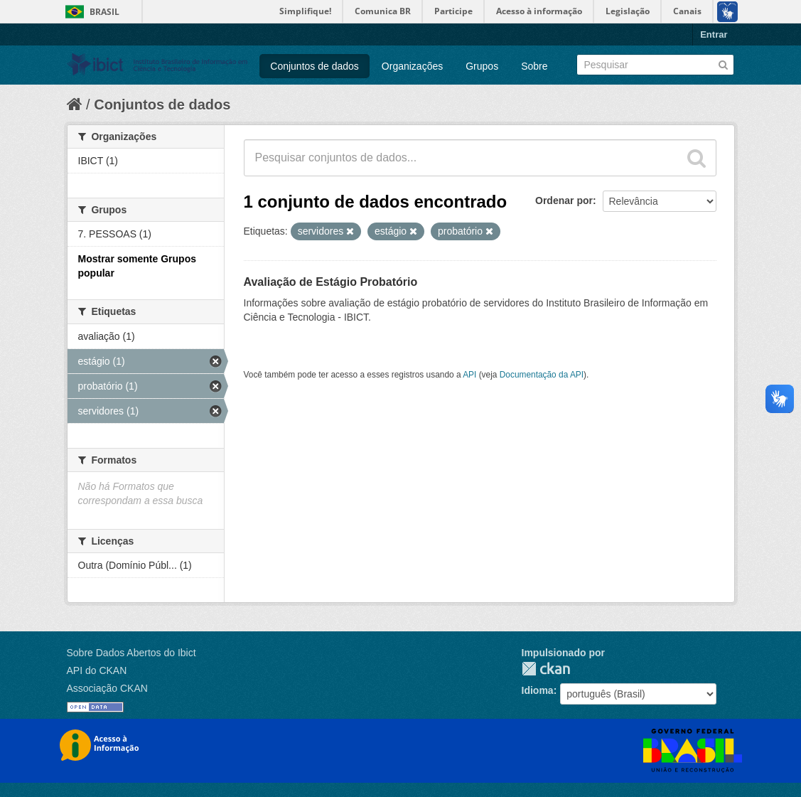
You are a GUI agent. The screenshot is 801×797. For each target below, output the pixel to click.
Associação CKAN (107, 688)
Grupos (482, 66)
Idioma (538, 690)
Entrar (713, 34)
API (469, 375)
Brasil (104, 12)
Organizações (412, 66)
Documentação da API (542, 375)
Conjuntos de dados (314, 66)
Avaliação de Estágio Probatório (331, 282)
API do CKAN (97, 670)
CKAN (546, 668)
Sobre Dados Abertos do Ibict (131, 652)
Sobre (534, 66)
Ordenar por (564, 200)
